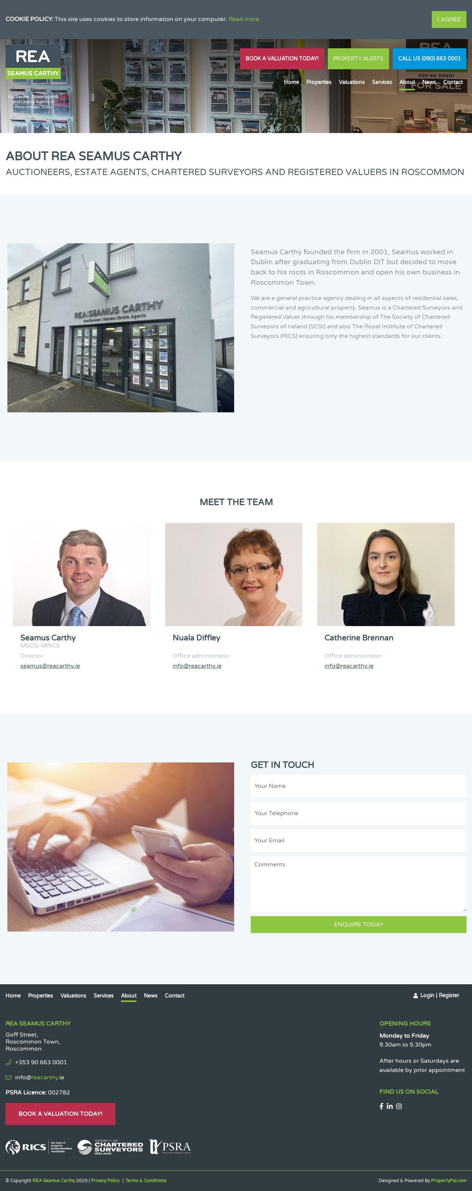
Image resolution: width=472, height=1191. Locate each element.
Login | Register (439, 995)
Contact (453, 82)
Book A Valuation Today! (282, 59)
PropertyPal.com (448, 1180)
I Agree (449, 19)
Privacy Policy (105, 1180)
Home (291, 82)
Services (382, 82)
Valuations (352, 82)
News (429, 82)
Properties (319, 82)
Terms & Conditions (145, 1180)
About (407, 82)
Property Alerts (358, 59)
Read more (244, 19)
